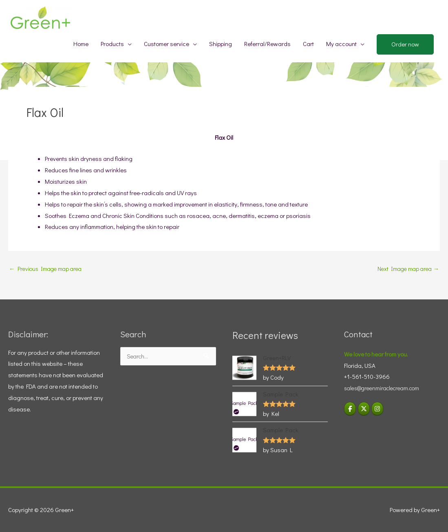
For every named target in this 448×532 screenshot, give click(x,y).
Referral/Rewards (267, 44)
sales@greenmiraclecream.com (385, 387)
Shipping (220, 44)
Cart (308, 44)
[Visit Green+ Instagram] (378, 408)
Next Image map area (406, 269)
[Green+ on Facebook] (350, 408)
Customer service (166, 44)
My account (341, 44)
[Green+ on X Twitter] (364, 408)
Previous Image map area (47, 269)
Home (80, 44)
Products (112, 44)
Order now (405, 44)
